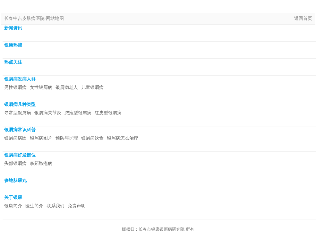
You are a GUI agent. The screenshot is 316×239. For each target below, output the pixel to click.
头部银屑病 (15, 163)
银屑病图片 (41, 138)
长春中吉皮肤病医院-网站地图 (34, 18)
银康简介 (13, 205)
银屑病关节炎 (47, 112)
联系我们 (55, 205)
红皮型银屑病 (108, 112)
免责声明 (77, 205)
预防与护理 (67, 138)
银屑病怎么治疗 (122, 138)
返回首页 (303, 18)
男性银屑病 (15, 87)
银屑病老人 (67, 87)
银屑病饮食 (92, 138)
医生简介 (34, 205)
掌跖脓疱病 (41, 163)
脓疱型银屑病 (77, 112)
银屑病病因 (15, 138)
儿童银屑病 (92, 87)
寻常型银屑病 (17, 112)
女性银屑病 (41, 87)
